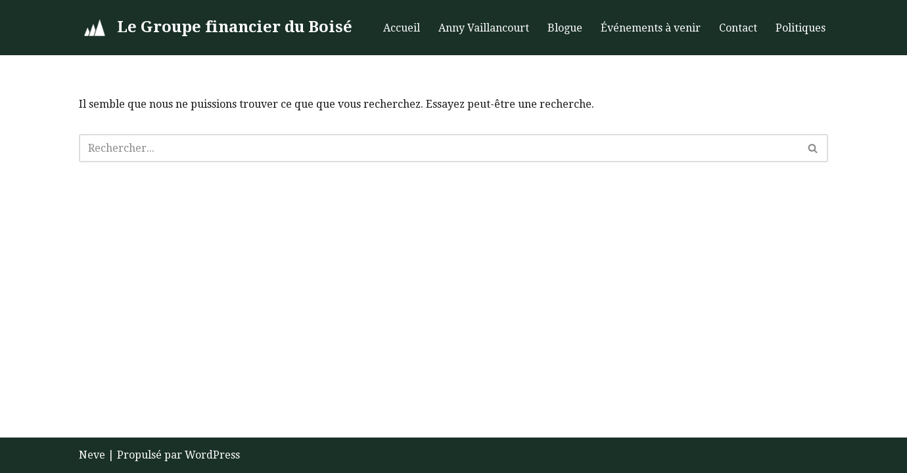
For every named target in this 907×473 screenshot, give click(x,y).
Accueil (401, 28)
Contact (738, 28)
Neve (92, 455)
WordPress (212, 455)
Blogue (564, 28)
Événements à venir (651, 28)
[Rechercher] (439, 148)
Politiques (801, 28)
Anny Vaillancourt (483, 28)
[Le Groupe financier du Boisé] (215, 27)
